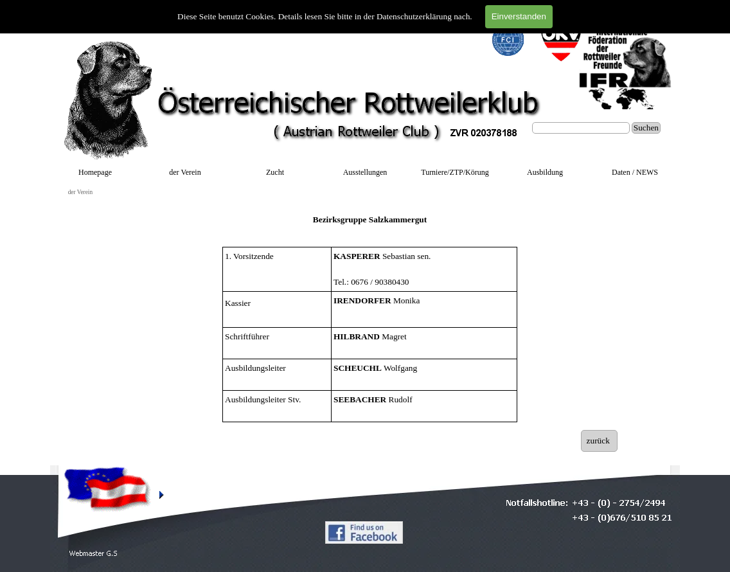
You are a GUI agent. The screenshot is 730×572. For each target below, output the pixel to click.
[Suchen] (581, 128)
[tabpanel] (370, 220)
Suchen (646, 127)
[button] (93, 554)
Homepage (95, 172)
